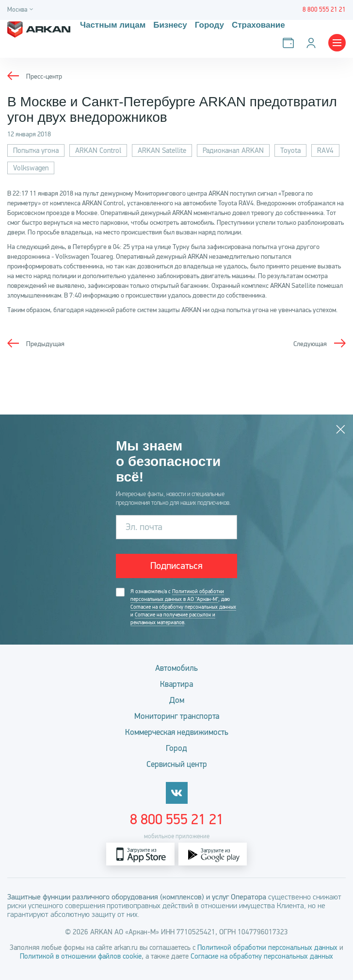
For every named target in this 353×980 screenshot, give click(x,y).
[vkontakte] (177, 793)
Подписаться (176, 566)
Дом (176, 700)
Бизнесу (170, 25)
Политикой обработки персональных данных (267, 947)
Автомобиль (176, 668)
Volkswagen (30, 168)
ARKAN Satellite (162, 150)
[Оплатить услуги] (290, 43)
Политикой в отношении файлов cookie (81, 956)
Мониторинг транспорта (176, 716)
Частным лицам (112, 25)
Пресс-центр (44, 76)
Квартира (176, 684)
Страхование (258, 25)
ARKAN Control (98, 150)
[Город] (21, 10)
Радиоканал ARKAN (233, 150)
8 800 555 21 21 (177, 819)
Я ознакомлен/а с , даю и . (183, 607)
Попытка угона (36, 150)
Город (176, 748)
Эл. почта (144, 527)
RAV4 (325, 150)
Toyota (290, 150)
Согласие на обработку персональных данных (183, 607)
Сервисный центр (176, 764)
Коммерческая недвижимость (176, 732)
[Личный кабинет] (313, 43)
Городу (209, 25)
